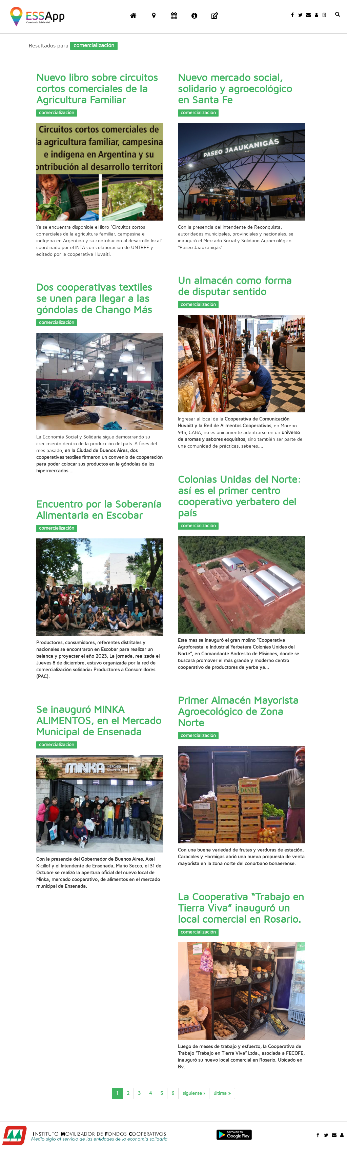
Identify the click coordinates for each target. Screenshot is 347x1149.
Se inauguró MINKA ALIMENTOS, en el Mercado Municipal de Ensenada (98, 721)
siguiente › (194, 1093)
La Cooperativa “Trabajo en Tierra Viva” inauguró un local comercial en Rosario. (241, 908)
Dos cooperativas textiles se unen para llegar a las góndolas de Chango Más (94, 299)
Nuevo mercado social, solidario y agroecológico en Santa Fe (235, 89)
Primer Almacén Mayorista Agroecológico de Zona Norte (238, 712)
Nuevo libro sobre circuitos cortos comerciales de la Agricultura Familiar (97, 89)
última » (222, 1093)
